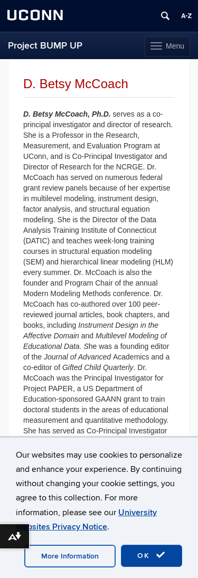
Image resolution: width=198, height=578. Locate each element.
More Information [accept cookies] (70, 556)
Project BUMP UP (45, 45)
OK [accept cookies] (151, 555)
